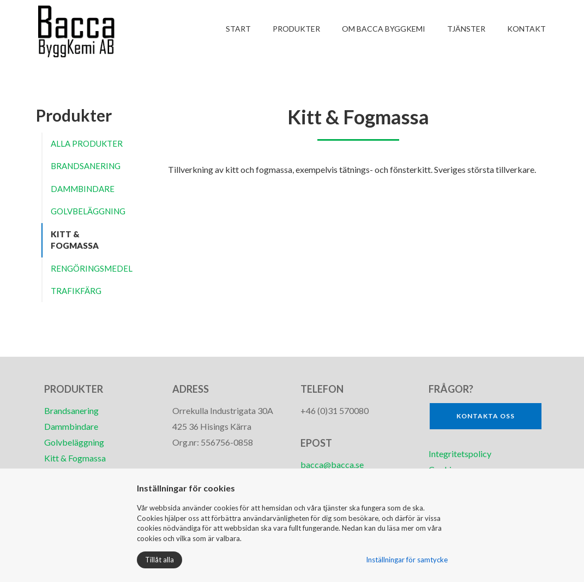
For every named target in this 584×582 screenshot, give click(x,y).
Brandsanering (86, 166)
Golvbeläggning (88, 211)
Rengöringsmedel (92, 268)
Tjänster (466, 28)
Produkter (296, 28)
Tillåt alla (159, 559)
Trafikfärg (76, 291)
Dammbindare (83, 189)
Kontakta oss (485, 416)
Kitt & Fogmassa (75, 239)
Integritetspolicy (461, 453)
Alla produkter (87, 143)
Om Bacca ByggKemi (383, 28)
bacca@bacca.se (332, 464)
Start (238, 28)
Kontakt (526, 28)
